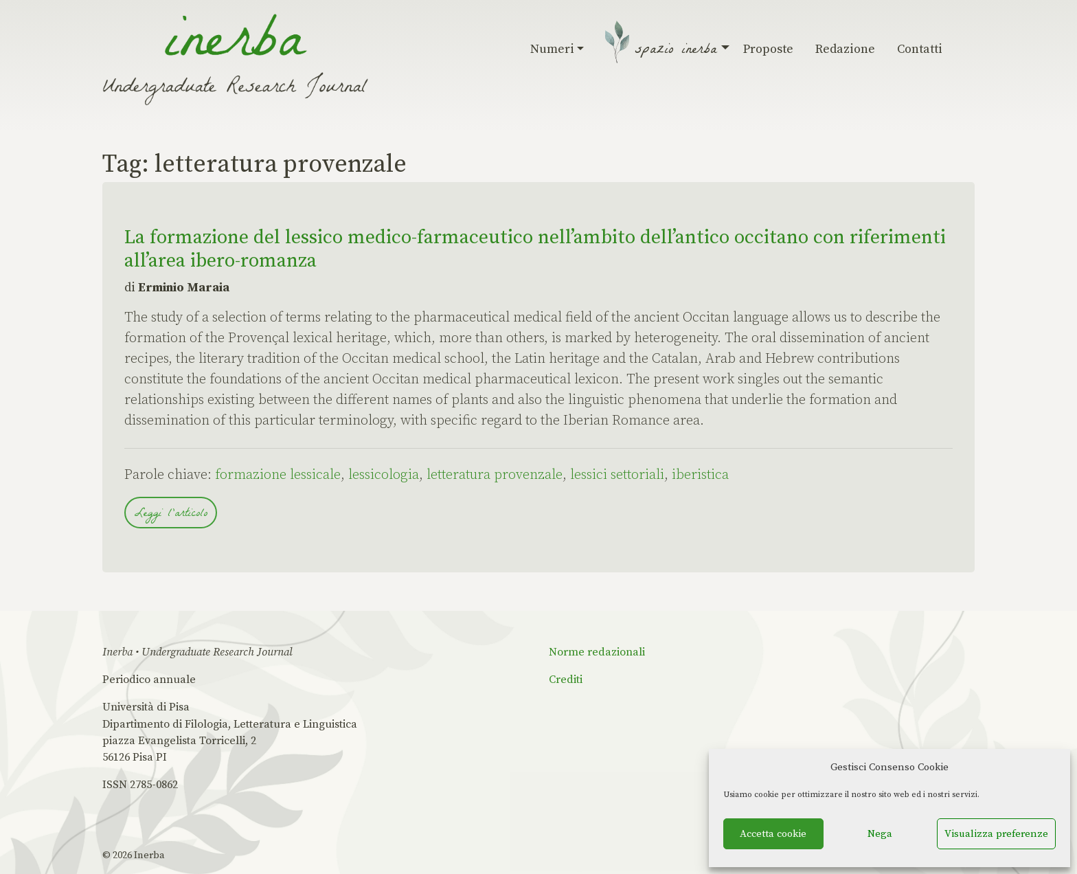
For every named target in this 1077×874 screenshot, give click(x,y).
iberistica (700, 475)
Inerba (149, 855)
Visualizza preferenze (996, 833)
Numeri (557, 49)
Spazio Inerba (678, 51)
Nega (880, 833)
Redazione (845, 49)
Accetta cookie (773, 833)
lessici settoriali (617, 475)
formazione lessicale (278, 475)
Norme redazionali (597, 652)
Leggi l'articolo (170, 514)
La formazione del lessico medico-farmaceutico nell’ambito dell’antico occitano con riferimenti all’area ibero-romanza (535, 249)
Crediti (565, 679)
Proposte (768, 49)
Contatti (919, 49)
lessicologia (383, 475)
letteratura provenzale (495, 475)
